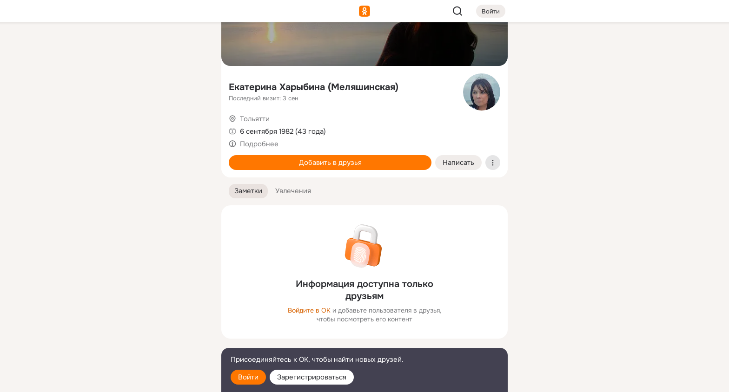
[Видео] (193, 85)
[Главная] (111, 44)
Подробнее (259, 144)
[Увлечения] (152, 44)
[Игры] (193, 126)
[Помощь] (111, 167)
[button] (248, 191)
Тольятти (255, 119)
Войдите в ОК (309, 310)
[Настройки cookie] (152, 380)
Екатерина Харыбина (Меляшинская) (313, 87)
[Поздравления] (152, 126)
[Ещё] (152, 320)
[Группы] (193, 44)
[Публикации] (111, 85)
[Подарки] (111, 126)
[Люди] (152, 85)
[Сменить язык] (152, 340)
